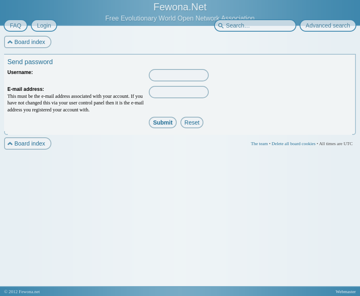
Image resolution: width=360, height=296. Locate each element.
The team (259, 143)
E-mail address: (25, 89)
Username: (20, 72)
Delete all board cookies (294, 143)
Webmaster (346, 291)
